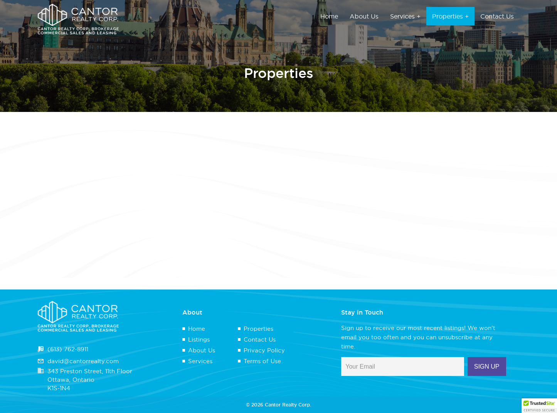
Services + (405, 16)
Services (200, 361)
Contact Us (497, 16)
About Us (364, 16)
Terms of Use (262, 361)
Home (329, 16)
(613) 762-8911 (67, 349)
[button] (539, 405)
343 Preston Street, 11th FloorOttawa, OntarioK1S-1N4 (89, 379)
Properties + (450, 16)
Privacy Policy (264, 350)
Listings (199, 339)
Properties (258, 328)
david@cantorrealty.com (83, 361)
